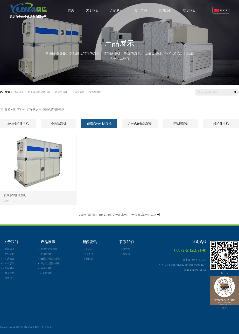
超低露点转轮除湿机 (39, 92)
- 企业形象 (8, 263)
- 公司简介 (8, 249)
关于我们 (92, 10)
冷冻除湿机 (78, 92)
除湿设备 (18, 92)
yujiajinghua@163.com (195, 270)
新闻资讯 (165, 10)
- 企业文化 (8, 254)
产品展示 (116, 10)
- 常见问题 (87, 258)
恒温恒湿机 (95, 92)
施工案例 (141, 10)
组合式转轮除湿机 (140, 123)
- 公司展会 (8, 268)
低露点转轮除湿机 (53, 109)
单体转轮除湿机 (18, 123)
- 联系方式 (124, 249)
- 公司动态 (87, 249)
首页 (71, 10)
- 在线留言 (124, 254)
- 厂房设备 (8, 258)
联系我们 (189, 10)
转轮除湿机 (61, 92)
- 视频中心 (8, 278)
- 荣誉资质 (8, 273)
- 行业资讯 (87, 254)
